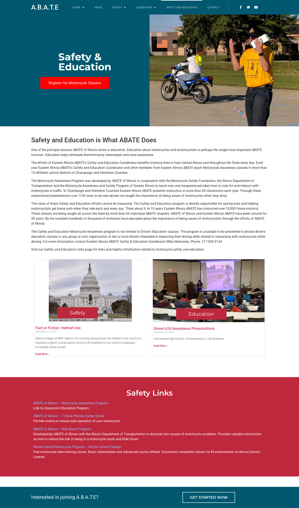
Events (119, 7)
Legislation (146, 7)
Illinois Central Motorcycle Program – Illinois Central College (77, 447)
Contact (213, 7)
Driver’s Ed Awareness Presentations (184, 328)
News (98, 7)
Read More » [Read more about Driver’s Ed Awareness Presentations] (161, 345)
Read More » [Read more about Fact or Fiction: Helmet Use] (42, 354)
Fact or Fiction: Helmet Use (58, 328)
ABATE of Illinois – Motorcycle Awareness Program (70, 403)
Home (78, 7)
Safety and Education (181, 7)
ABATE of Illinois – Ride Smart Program (62, 429)
